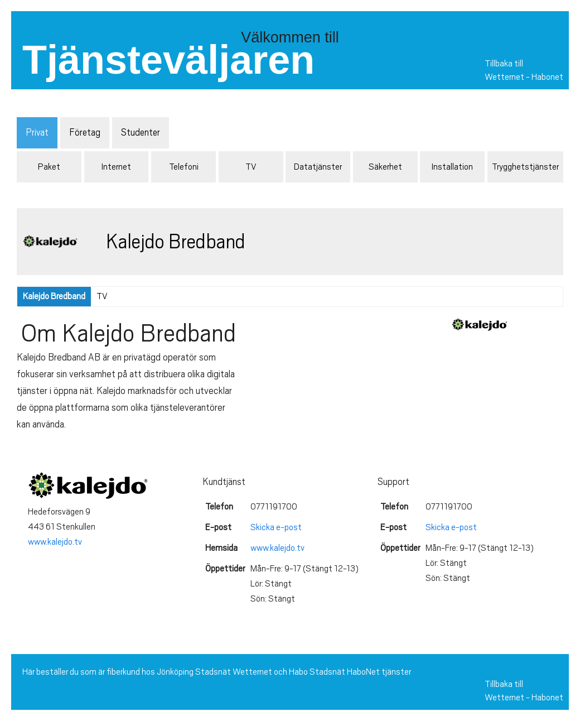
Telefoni (184, 167)
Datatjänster (318, 167)
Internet (116, 167)
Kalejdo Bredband (54, 296)
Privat (37, 132)
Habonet (547, 77)
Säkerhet (385, 167)
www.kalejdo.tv (55, 542)
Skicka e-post (276, 527)
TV (250, 167)
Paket (49, 167)
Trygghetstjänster (525, 167)
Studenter (140, 132)
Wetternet (504, 77)
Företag (84, 132)
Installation (452, 167)
